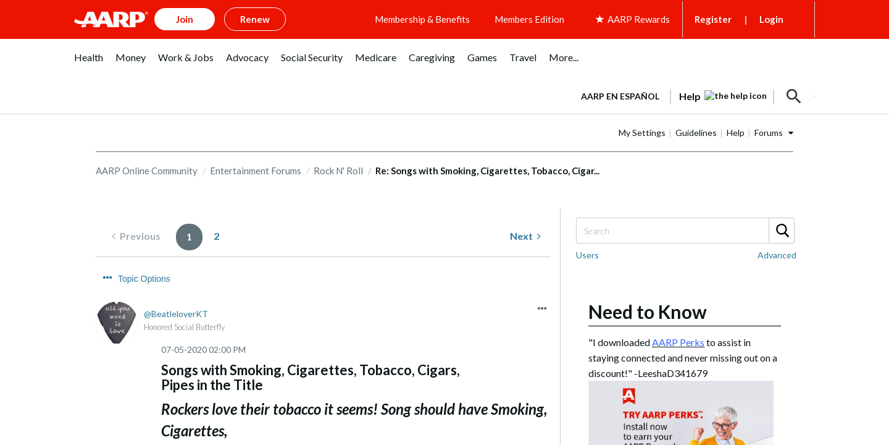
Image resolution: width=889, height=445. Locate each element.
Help (736, 132)
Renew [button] (255, 19)
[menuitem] (88, 64)
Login (771, 19)
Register (713, 19)
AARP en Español (620, 96)
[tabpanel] (692, 95)
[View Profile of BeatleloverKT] (176, 313)
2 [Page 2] (216, 236)
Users (587, 255)
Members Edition (529, 19)
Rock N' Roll (338, 170)
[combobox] (684, 231)
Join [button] (184, 19)
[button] (794, 96)
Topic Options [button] (144, 279)
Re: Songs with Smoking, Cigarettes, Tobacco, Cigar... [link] (487, 170)
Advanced (777, 255)
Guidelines (696, 132)
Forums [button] (768, 132)
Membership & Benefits (422, 19)
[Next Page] (525, 236)
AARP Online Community (147, 170)
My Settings (642, 132)
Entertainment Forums (255, 170)
